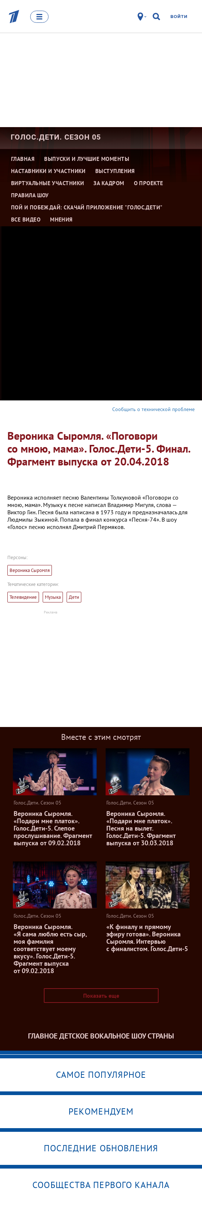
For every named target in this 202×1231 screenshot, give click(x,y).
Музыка (53, 597)
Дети (74, 597)
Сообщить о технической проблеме (153, 409)
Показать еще (101, 995)
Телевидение (23, 597)
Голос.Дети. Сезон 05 (56, 137)
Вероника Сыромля (30, 570)
